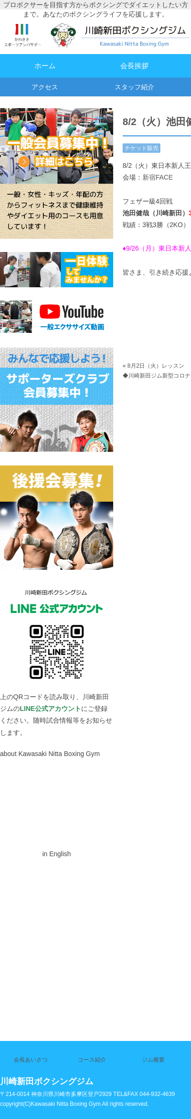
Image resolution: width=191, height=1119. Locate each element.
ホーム (45, 66)
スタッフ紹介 (134, 87)
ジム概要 (153, 1059)
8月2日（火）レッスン (155, 365)
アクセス (45, 87)
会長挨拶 (134, 66)
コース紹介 (92, 1059)
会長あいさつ (31, 1059)
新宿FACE (157, 177)
